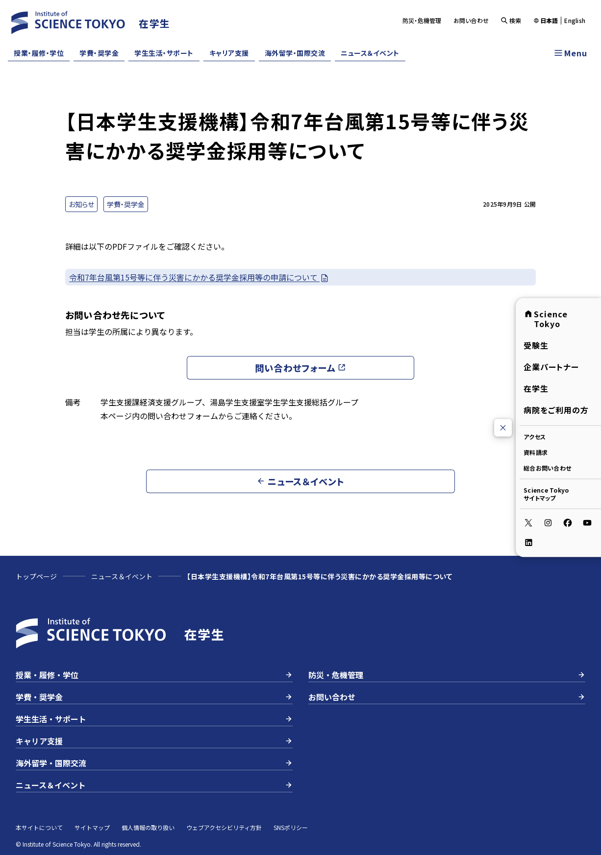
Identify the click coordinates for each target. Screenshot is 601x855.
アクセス (535, 436)
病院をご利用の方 (556, 410)
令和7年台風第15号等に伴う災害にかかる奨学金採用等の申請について (199, 277)
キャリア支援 (229, 53)
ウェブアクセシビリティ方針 (224, 827)
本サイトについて (39, 827)
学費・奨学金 (99, 53)
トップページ (36, 576)
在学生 (536, 388)
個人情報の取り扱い (148, 827)
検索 (511, 20)
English (574, 20)
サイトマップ (92, 827)
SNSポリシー (291, 827)
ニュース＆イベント (370, 53)
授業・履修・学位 (39, 53)
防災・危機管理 (422, 20)
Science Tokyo (546, 319)
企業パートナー (551, 367)
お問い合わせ (471, 20)
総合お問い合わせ (547, 468)
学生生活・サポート (164, 53)
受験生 (536, 345)
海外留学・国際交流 (295, 53)
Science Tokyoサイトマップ (546, 494)
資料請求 (536, 452)
